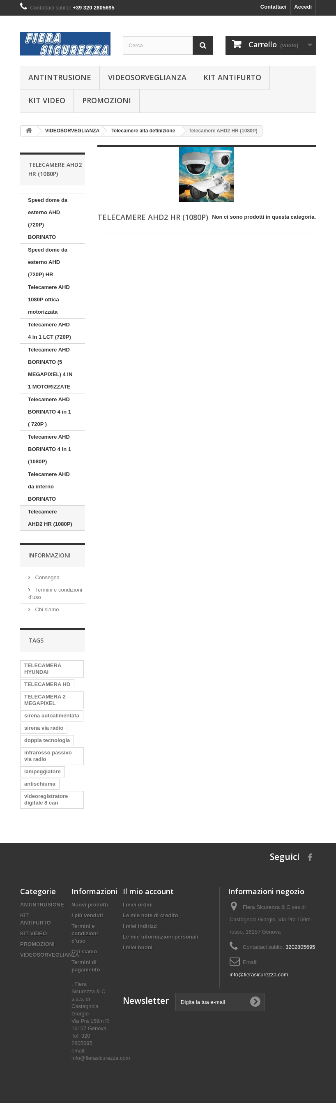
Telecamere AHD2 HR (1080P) (50, 518)
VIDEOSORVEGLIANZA (147, 77)
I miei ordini (138, 905)
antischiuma (39, 784)
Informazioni (49, 555)
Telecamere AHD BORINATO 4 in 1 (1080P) (49, 449)
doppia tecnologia (47, 740)
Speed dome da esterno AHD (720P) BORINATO (47, 218)
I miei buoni (137, 947)
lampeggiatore (42, 771)
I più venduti (87, 915)
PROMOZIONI (106, 100)
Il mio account (148, 891)
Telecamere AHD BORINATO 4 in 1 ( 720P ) (49, 411)
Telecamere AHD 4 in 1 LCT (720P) (49, 330)
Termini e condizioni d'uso (84, 933)
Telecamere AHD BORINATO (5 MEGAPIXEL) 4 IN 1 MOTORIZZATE (50, 368)
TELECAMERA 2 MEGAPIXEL (45, 700)
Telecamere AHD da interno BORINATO (49, 486)
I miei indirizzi (140, 926)
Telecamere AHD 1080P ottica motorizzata (49, 299)
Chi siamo (46, 609)
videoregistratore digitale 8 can (46, 799)
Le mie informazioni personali (160, 937)
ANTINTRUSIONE (59, 77)
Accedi (303, 7)
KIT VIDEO (46, 100)
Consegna (47, 577)
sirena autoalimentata (51, 715)
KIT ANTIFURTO (232, 77)
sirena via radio (43, 728)
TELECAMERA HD (47, 684)
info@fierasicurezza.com (259, 974)
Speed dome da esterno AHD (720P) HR (47, 262)
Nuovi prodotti (89, 905)
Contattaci (273, 7)
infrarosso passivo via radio (48, 755)
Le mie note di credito (150, 915)
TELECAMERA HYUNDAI (42, 668)
